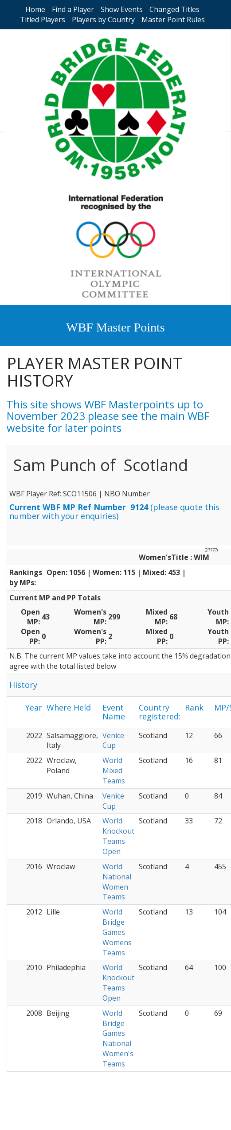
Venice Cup (113, 741)
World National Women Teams (116, 882)
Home (35, 9)
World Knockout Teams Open (118, 836)
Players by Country (103, 19)
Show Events (122, 9)
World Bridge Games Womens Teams (117, 932)
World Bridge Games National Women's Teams (117, 1038)
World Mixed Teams (113, 770)
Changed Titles (174, 9)
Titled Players (42, 19)
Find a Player (73, 9)
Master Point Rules (173, 19)
